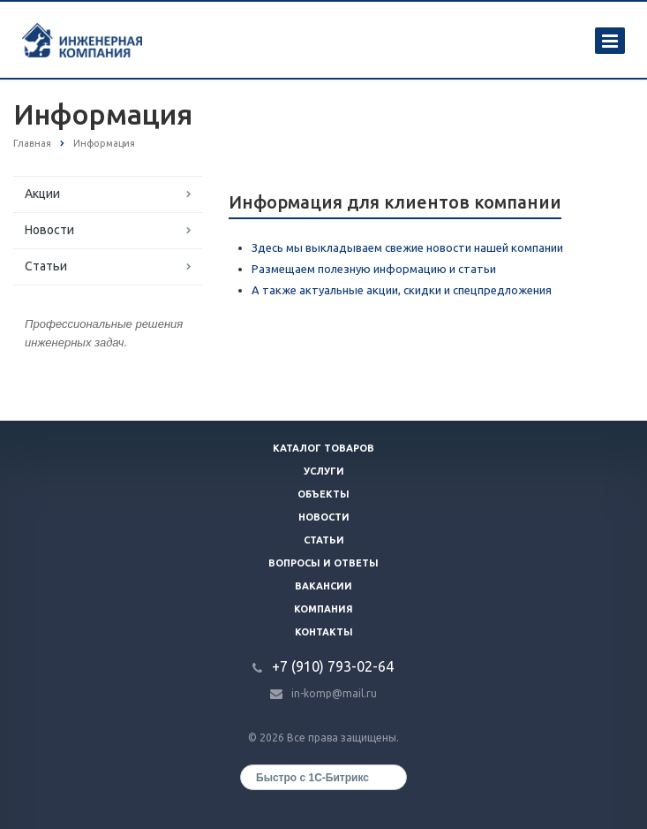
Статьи (46, 266)
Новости (49, 230)
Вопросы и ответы (323, 563)
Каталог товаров (323, 448)
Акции (42, 193)
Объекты (323, 494)
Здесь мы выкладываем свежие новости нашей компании (407, 247)
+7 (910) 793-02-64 (333, 666)
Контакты (324, 632)
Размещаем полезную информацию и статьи (374, 268)
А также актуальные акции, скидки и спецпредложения (402, 290)
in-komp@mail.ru (334, 693)
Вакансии (323, 586)
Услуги (324, 471)
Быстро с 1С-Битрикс (312, 778)
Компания (323, 609)
